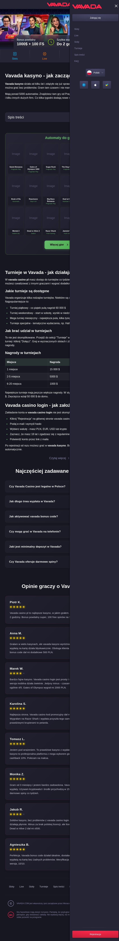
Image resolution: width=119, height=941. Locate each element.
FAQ (90, 893)
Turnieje (61, 893)
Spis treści (77, 893)
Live (38, 893)
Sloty (28, 893)
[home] (59, 4)
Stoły (49, 893)
